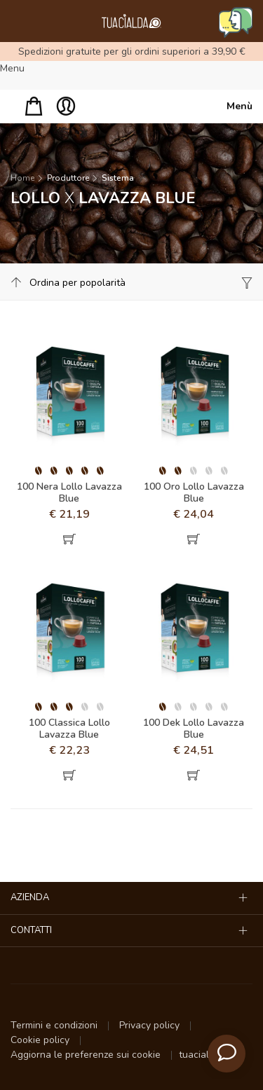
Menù (239, 106)
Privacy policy (150, 1025)
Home (22, 178)
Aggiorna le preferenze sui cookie (87, 1054)
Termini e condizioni (55, 1025)
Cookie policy (41, 1040)
